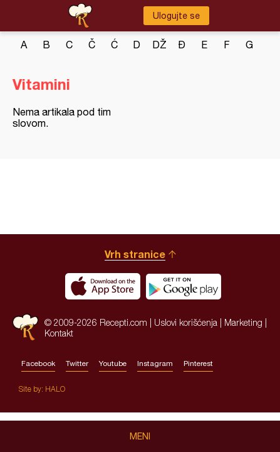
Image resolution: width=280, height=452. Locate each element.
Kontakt (58, 333)
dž (159, 44)
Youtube (113, 363)
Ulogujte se (176, 16)
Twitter (77, 363)
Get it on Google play (183, 286)
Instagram (155, 363)
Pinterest (198, 363)
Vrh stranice (135, 254)
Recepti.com (25, 327)
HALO (55, 389)
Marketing (243, 322)
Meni (140, 436)
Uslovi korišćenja (185, 322)
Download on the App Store (102, 286)
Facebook (38, 363)
